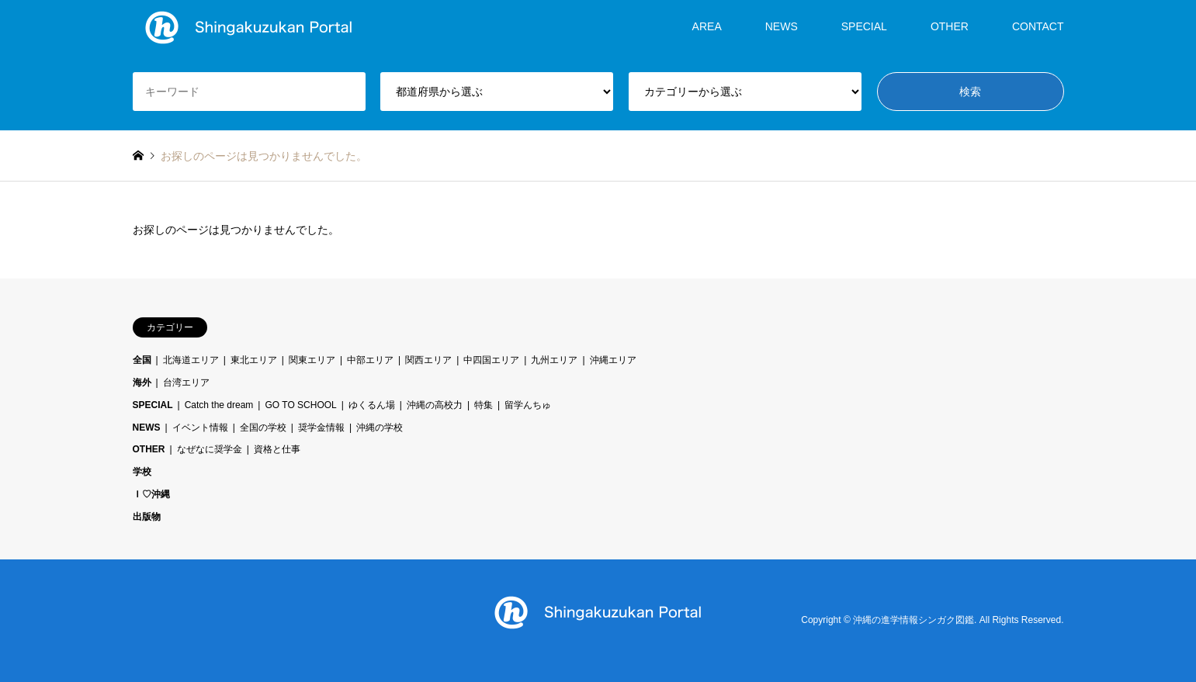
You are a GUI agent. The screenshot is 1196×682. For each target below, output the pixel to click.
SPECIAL (864, 26)
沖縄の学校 (379, 427)
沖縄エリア (613, 360)
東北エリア (254, 360)
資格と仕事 (277, 449)
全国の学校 (263, 427)
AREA (707, 26)
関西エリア (428, 360)
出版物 (147, 516)
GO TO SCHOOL (300, 405)
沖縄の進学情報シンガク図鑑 (913, 619)
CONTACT (1038, 26)
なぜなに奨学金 (209, 449)
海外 (142, 382)
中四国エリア (491, 360)
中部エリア (370, 360)
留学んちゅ (527, 405)
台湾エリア (186, 382)
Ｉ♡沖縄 (151, 494)
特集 (483, 405)
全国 (142, 360)
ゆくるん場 (371, 405)
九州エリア (554, 360)
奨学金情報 (321, 427)
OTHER (950, 26)
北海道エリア (191, 360)
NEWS (781, 26)
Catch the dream (219, 405)
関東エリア (312, 360)
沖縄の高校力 (435, 405)
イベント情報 (200, 427)
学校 (142, 471)
